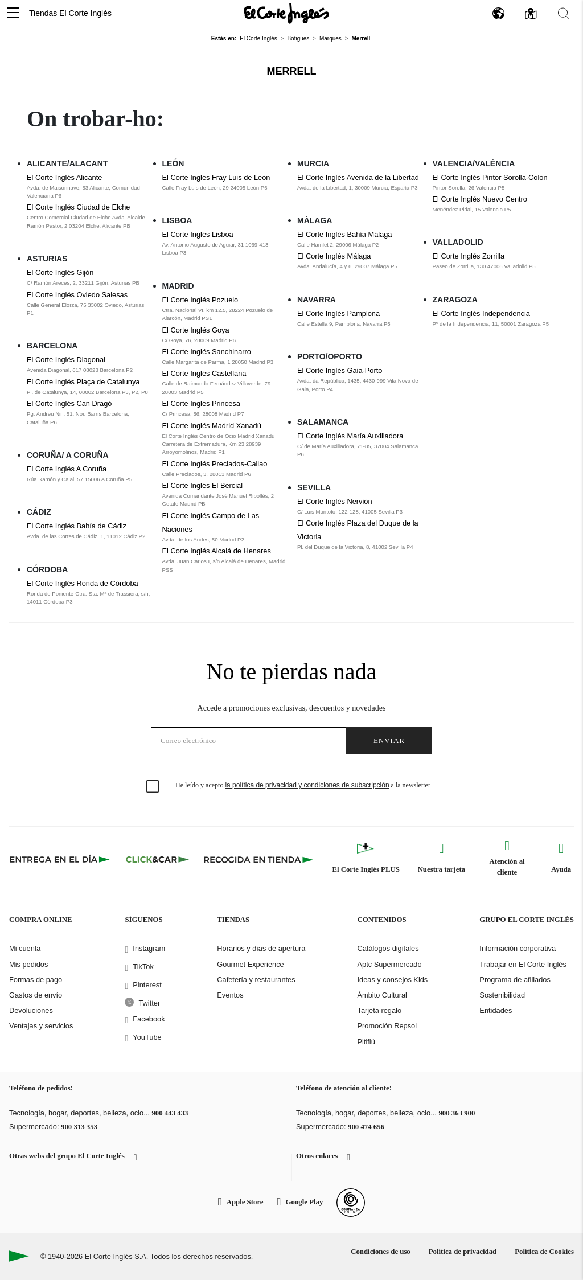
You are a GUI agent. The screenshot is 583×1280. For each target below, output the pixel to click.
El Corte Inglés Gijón (60, 272)
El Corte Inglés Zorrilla (469, 256)
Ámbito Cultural (382, 995)
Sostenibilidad (502, 995)
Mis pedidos (28, 964)
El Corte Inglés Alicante (64, 177)
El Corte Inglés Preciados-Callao (215, 464)
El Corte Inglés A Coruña (66, 469)
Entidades (495, 1010)
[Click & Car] (157, 859)
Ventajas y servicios (41, 1025)
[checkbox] (153, 787)
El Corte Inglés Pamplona (338, 313)
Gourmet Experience (250, 964)
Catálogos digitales (387, 948)
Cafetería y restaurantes (256, 979)
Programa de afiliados (514, 979)
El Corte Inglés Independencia (481, 313)
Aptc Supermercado (389, 964)
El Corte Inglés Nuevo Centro (480, 199)
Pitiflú (366, 1041)
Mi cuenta (24, 948)
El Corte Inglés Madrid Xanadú (211, 425)
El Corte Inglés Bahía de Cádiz (76, 526)
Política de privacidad (462, 1252)
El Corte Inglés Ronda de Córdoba (82, 583)
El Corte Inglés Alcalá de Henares (216, 551)
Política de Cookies (544, 1252)
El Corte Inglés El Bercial (202, 485)
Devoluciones (31, 1010)
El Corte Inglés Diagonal (66, 359)
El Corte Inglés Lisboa (197, 234)
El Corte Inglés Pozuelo (200, 300)
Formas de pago (35, 979)
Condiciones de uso (380, 1252)
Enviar (389, 740)
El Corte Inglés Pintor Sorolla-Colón (490, 177)
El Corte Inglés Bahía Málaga (344, 234)
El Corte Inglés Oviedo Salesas (77, 294)
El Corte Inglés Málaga (334, 256)
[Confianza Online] (350, 1202)
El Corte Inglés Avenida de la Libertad (358, 177)
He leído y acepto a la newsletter (302, 785)
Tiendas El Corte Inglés (70, 13)
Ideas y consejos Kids (392, 979)
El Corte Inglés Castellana (204, 373)
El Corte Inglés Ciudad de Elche (78, 207)
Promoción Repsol (387, 1025)
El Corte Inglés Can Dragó (69, 403)
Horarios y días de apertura (261, 948)
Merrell (292, 71)
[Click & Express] (60, 859)
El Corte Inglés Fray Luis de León (216, 177)
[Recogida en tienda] (258, 859)
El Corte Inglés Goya (195, 330)
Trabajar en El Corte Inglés (522, 964)
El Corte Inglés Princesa (201, 403)
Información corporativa (517, 948)
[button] (13, 13)
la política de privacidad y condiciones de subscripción (307, 785)
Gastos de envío (35, 995)
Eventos (230, 995)
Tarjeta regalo (379, 1010)
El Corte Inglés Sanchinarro (207, 351)
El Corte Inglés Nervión (334, 501)
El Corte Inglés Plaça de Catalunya (83, 382)
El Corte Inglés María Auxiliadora (350, 436)
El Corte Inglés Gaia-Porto (339, 370)
